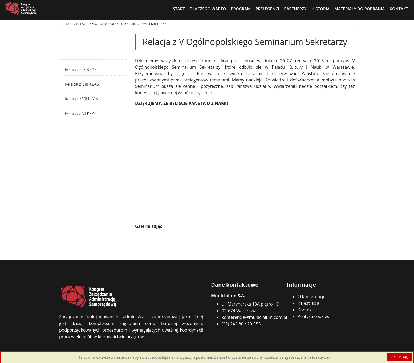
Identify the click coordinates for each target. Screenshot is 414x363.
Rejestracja (308, 303)
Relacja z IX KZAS (80, 69)
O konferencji (311, 296)
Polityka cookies (313, 316)
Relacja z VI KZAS (81, 113)
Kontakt (305, 310)
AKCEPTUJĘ (399, 356)
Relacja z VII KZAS (81, 99)
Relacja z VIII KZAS (82, 84)
